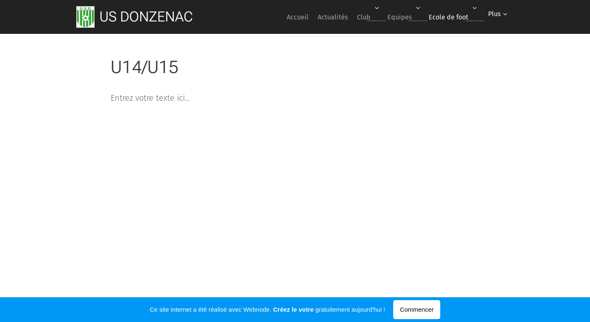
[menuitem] (278, 17)
